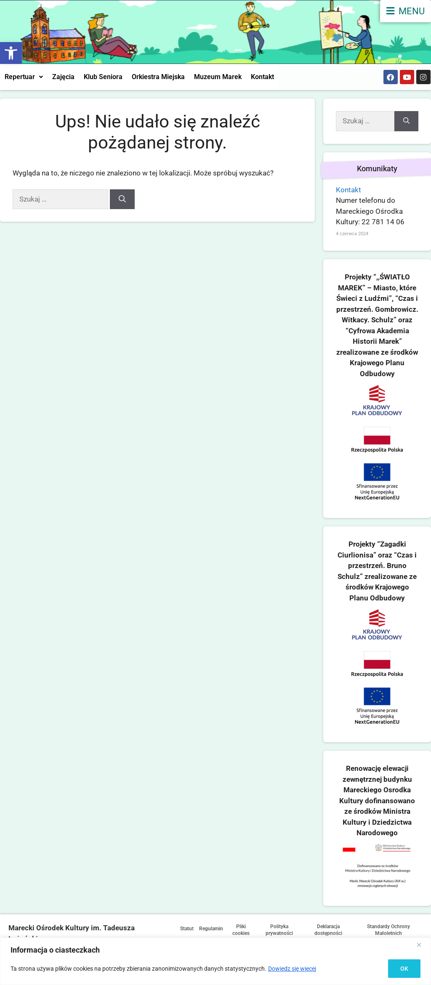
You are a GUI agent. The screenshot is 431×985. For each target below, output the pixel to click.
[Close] (422, 945)
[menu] (405, 11)
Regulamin (221, 928)
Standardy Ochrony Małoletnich (391, 930)
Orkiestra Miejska (158, 77)
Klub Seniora (103, 77)
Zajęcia (63, 77)
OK (404, 968)
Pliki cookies (255, 930)
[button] (11, 53)
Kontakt (262, 77)
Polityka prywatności (290, 930)
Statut (190, 928)
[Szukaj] (122, 199)
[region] (215, 961)
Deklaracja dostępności (336, 930)
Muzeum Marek (218, 77)
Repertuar (24, 77)
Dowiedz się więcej (292, 968)
